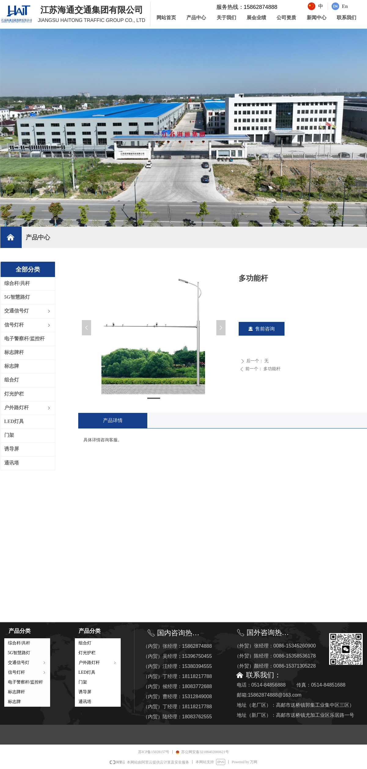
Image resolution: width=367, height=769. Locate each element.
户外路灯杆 (98, 662)
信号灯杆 (27, 672)
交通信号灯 (27, 662)
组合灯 (85, 643)
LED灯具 (87, 672)
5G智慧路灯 (19, 653)
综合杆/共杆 (19, 643)
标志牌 (14, 701)
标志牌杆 (16, 692)
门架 (83, 682)
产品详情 (113, 420)
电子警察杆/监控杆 (25, 682)
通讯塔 (85, 701)
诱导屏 (85, 692)
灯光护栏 (87, 653)
